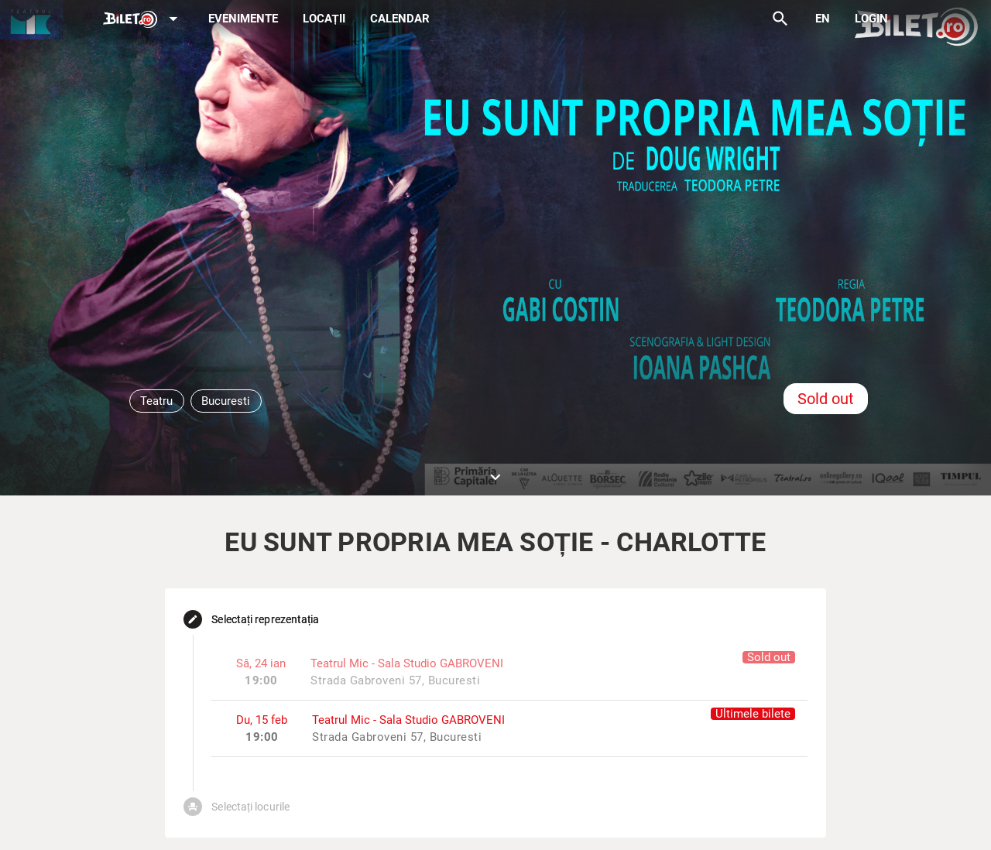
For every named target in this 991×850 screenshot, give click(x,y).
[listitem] (509, 728)
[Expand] (143, 20)
